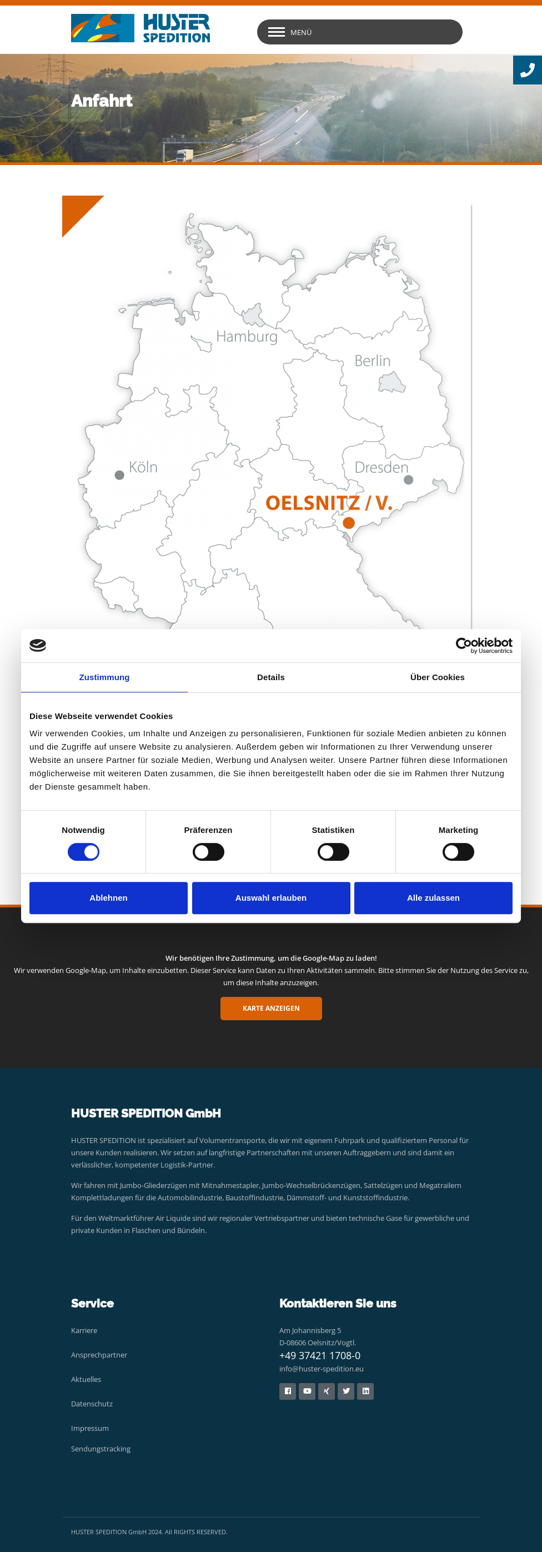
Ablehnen (108, 897)
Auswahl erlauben (271, 897)
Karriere (84, 1330)
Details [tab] (271, 677)
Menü (301, 32)
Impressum (90, 1428)
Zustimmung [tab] (104, 677)
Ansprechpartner (99, 1355)
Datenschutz (92, 1404)
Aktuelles (86, 1379)
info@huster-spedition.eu (321, 1369)
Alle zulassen (433, 897)
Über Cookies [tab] (437, 677)
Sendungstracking (101, 1449)
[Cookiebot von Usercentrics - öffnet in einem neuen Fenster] (464, 645)
